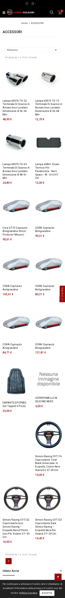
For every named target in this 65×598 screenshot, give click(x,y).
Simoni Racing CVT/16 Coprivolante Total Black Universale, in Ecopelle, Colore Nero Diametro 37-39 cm (48, 463)
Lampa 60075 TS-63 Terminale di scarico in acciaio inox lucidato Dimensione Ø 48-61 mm (16, 171)
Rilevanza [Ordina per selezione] (32, 50)
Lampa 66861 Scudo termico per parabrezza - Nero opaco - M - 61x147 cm (47, 171)
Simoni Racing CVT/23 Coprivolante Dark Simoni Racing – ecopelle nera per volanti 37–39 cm (48, 526)
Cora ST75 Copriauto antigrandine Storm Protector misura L (15, 231)
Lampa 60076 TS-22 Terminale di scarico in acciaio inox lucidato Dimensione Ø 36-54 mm (16, 107)
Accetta (47, 593)
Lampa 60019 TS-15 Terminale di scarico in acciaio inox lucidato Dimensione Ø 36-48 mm (48, 107)
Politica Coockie (28, 593)
